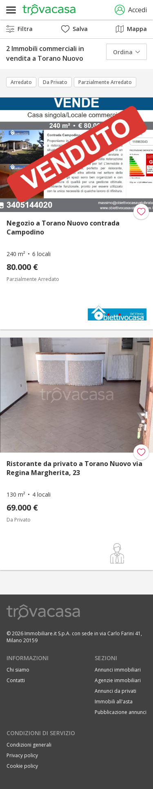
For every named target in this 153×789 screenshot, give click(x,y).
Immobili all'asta (114, 701)
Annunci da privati (115, 690)
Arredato (21, 82)
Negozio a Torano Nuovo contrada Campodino (63, 227)
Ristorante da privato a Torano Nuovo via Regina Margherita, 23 (74, 468)
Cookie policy (22, 765)
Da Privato (55, 82)
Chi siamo (18, 669)
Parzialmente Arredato (105, 82)
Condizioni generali (29, 744)
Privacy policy (22, 755)
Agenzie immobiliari (118, 680)
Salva (74, 29)
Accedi (131, 10)
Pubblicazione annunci (120, 712)
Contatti (16, 680)
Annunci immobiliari (118, 669)
